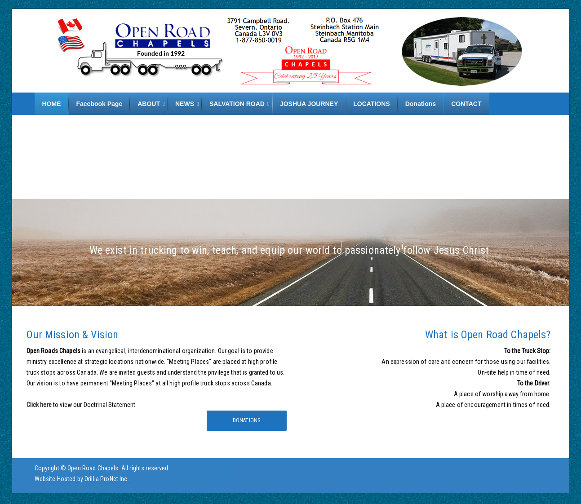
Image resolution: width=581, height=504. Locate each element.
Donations (246, 420)
